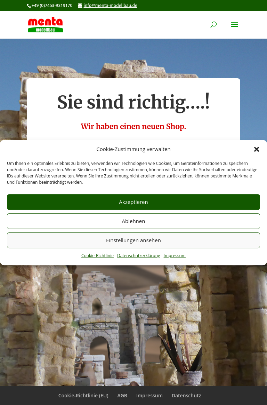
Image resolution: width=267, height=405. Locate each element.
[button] (256, 149)
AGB (122, 395)
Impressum (175, 256)
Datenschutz (186, 395)
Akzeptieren (133, 202)
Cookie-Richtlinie (97, 256)
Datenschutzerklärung (138, 256)
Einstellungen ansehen (133, 240)
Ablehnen (133, 221)
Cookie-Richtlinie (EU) (83, 395)
